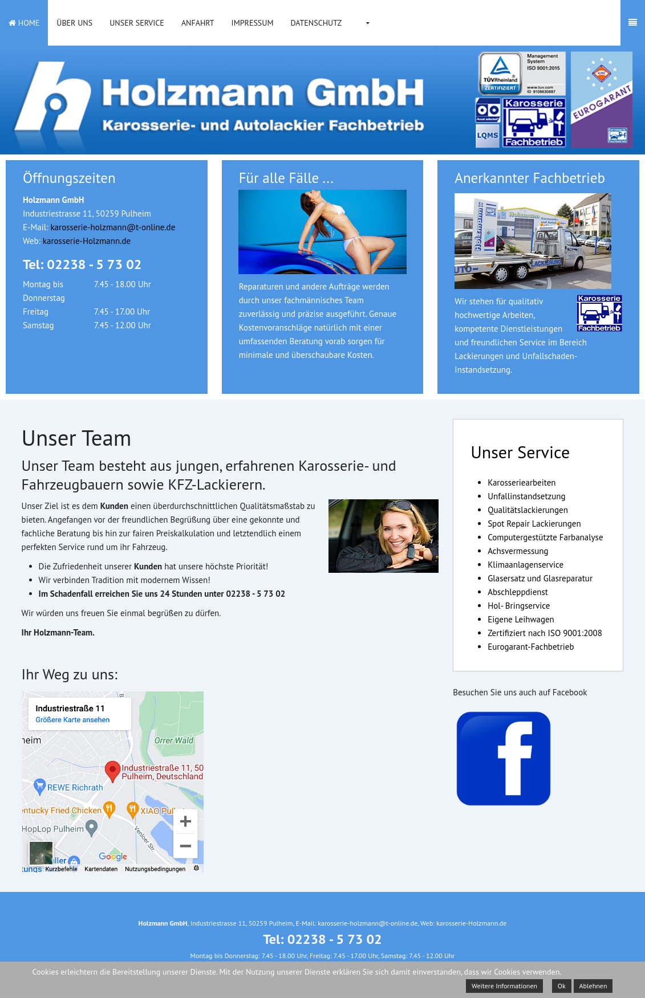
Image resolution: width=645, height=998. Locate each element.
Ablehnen (593, 985)
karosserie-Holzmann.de (87, 240)
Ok (562, 985)
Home (24, 23)
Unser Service (136, 23)
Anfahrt (197, 23)
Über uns (74, 23)
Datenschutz (316, 23)
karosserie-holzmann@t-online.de (112, 227)
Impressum (253, 23)
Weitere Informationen (504, 985)
